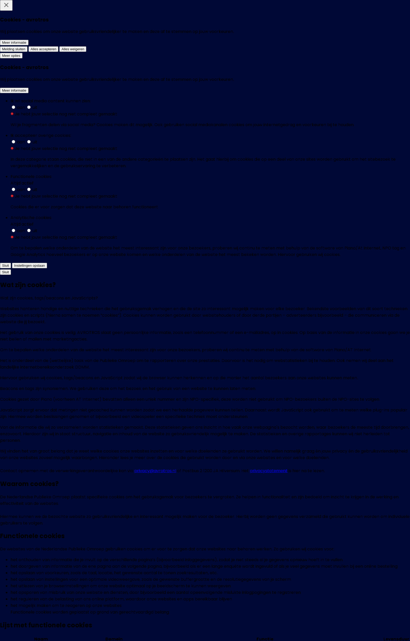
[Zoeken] (375, 11)
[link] (137, 352)
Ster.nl (219, 407)
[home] (58, 11)
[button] (123, 249)
